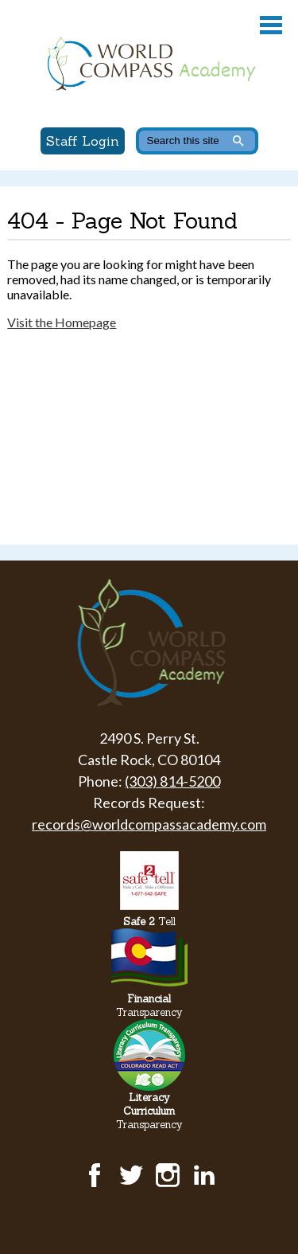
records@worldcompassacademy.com (149, 824)
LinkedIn (204, 1175)
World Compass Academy (149, 63)
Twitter (131, 1175)
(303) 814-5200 (172, 781)
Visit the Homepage (61, 322)
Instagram (168, 1175)
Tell (149, 921)
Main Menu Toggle (271, 25)
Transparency (149, 1005)
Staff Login (82, 141)
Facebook (94, 1175)
